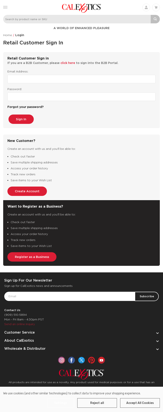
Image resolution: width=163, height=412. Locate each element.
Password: (14, 89)
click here (67, 63)
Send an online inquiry (19, 322)
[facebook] (71, 358)
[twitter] (81, 358)
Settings (61, 403)
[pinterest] (91, 358)
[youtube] (101, 358)
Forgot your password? (25, 107)
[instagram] (61, 358)
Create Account (27, 189)
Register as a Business (32, 255)
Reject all (97, 403)
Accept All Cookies (140, 403)
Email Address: (17, 71)
